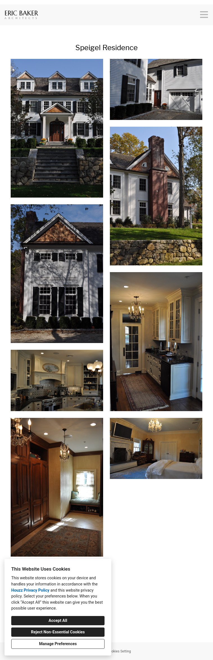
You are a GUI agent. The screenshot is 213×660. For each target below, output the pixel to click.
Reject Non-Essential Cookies (58, 632)
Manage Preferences (58, 644)
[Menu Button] (204, 14)
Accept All (58, 620)
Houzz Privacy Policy (30, 590)
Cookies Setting (119, 651)
